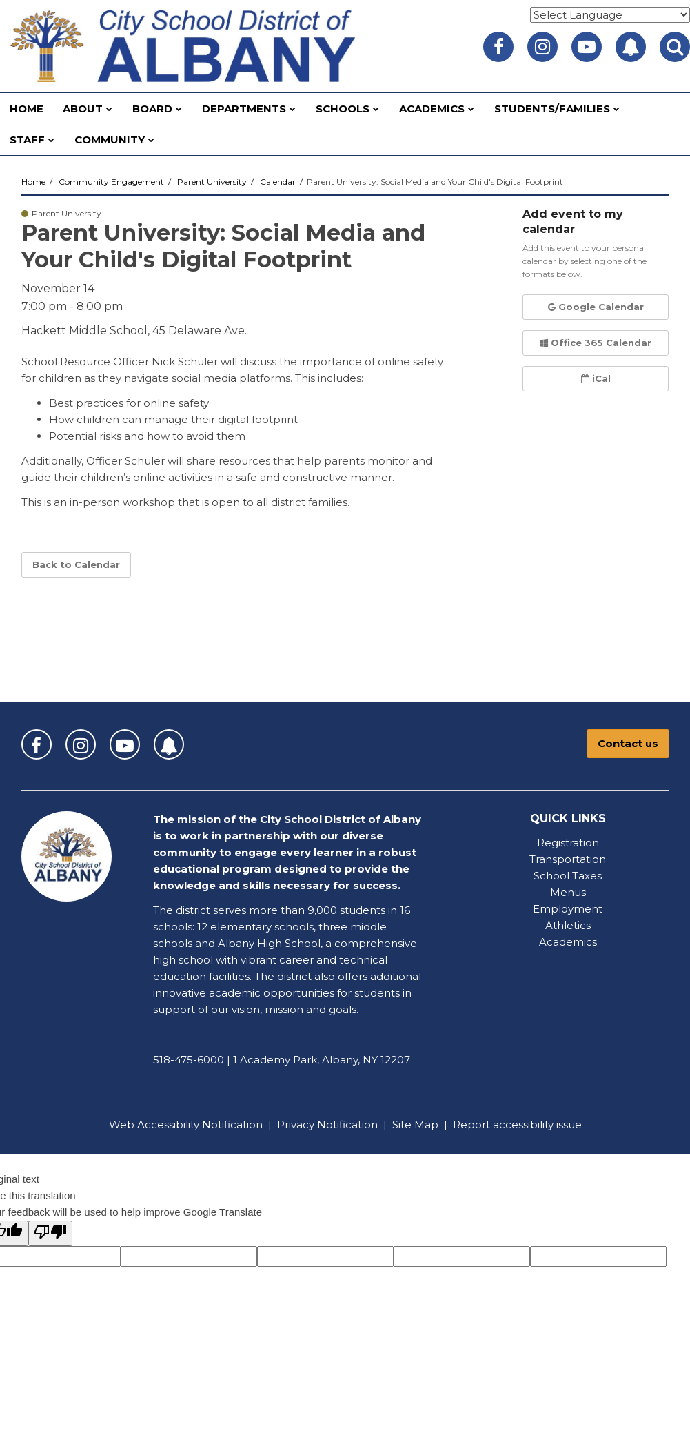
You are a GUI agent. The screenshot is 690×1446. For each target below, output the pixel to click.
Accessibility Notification (200, 1124)
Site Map (415, 1124)
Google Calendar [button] (596, 306)
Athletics (568, 925)
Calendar (278, 181)
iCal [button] (596, 378)
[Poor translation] (50, 1233)
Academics (568, 941)
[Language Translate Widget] (610, 15)
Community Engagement (111, 181)
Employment (567, 908)
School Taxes (568, 875)
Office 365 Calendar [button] (595, 342)
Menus (568, 892)
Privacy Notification (327, 1124)
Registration (568, 842)
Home (33, 181)
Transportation (567, 859)
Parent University (212, 181)
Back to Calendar (76, 564)
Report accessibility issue (517, 1124)
